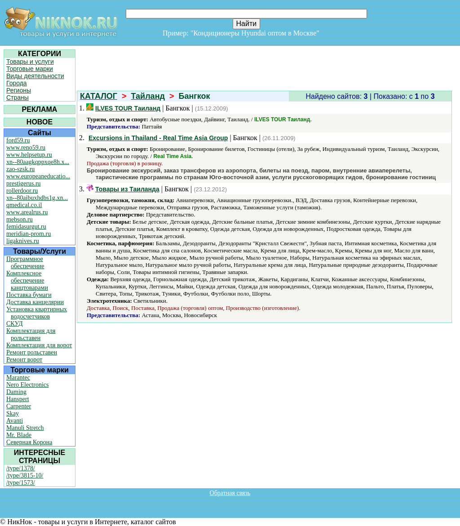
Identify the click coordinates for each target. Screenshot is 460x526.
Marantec (18, 377)
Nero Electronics (27, 384)
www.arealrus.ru (27, 212)
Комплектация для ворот (39, 345)
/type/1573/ (20, 482)
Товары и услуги (30, 61)
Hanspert (17, 399)
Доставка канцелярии (35, 302)
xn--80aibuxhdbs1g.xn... (37, 197)
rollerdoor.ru (22, 190)
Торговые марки (29, 68)
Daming (16, 392)
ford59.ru (18, 140)
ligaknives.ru (22, 241)
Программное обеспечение (25, 263)
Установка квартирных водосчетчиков (36, 313)
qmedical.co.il (24, 205)
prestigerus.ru (23, 183)
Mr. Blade (18, 435)
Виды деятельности (35, 76)
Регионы (18, 90)
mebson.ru (19, 219)
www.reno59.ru (25, 147)
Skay (12, 413)
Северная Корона (29, 442)
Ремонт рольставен (31, 352)
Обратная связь (230, 493)
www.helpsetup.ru (29, 154)
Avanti (14, 420)
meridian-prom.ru (28, 233)
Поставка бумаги (29, 295)
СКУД (14, 323)
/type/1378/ (20, 468)
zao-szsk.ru (20, 169)
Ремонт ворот (24, 359)
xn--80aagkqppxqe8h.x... (37, 162)
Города (16, 83)
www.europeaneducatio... (38, 176)
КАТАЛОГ (98, 96)
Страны (17, 97)
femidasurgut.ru (26, 226)
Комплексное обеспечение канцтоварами (27, 280)
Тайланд (148, 96)
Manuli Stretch (25, 427)
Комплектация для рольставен (31, 334)
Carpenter (18, 406)
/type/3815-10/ (24, 475)
